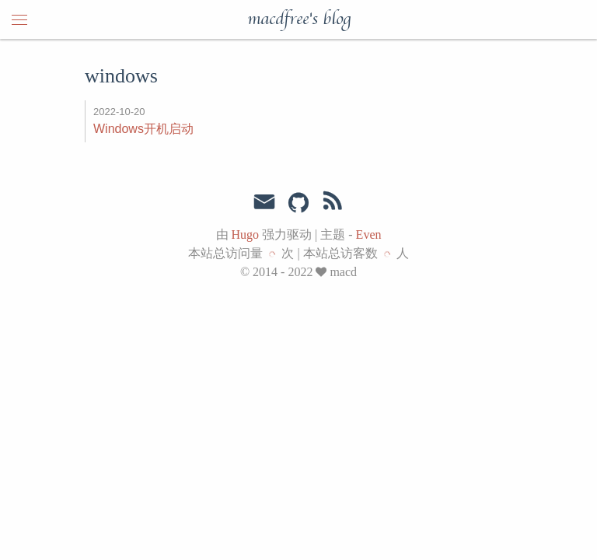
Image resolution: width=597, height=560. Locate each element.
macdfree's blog (299, 19)
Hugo (246, 234)
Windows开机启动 (143, 128)
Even (369, 234)
